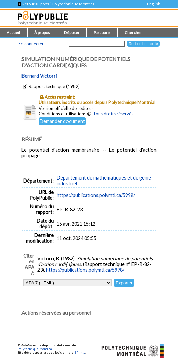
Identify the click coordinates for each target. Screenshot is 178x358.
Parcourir (102, 32)
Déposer (72, 32)
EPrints (79, 352)
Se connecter (31, 43)
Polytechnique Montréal (35, 349)
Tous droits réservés (113, 113)
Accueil (13, 32)
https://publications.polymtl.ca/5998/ (96, 195)
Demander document (62, 121)
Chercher (133, 32)
